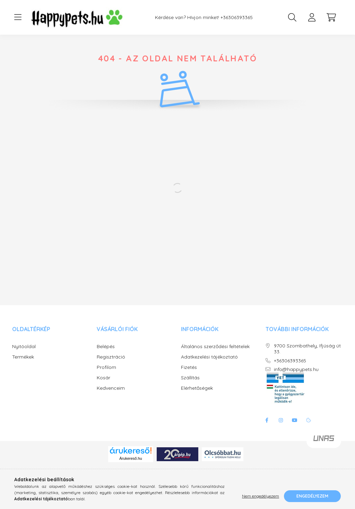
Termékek (23, 364)
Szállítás (190, 385)
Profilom (106, 374)
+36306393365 (236, 17)
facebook (267, 427)
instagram (281, 427)
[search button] (292, 17)
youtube (295, 427)
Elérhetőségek (197, 395)
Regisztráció (111, 364)
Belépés (106, 353)
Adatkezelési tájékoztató (209, 364)
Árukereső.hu (130, 465)
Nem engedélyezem (260, 496)
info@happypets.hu (296, 376)
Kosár (103, 385)
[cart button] (331, 17)
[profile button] (312, 17)
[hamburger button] (18, 17)
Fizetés (189, 374)
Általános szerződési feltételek (215, 353)
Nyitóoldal (24, 353)
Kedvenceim (111, 395)
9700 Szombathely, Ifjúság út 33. (307, 356)
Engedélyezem (312, 496)
